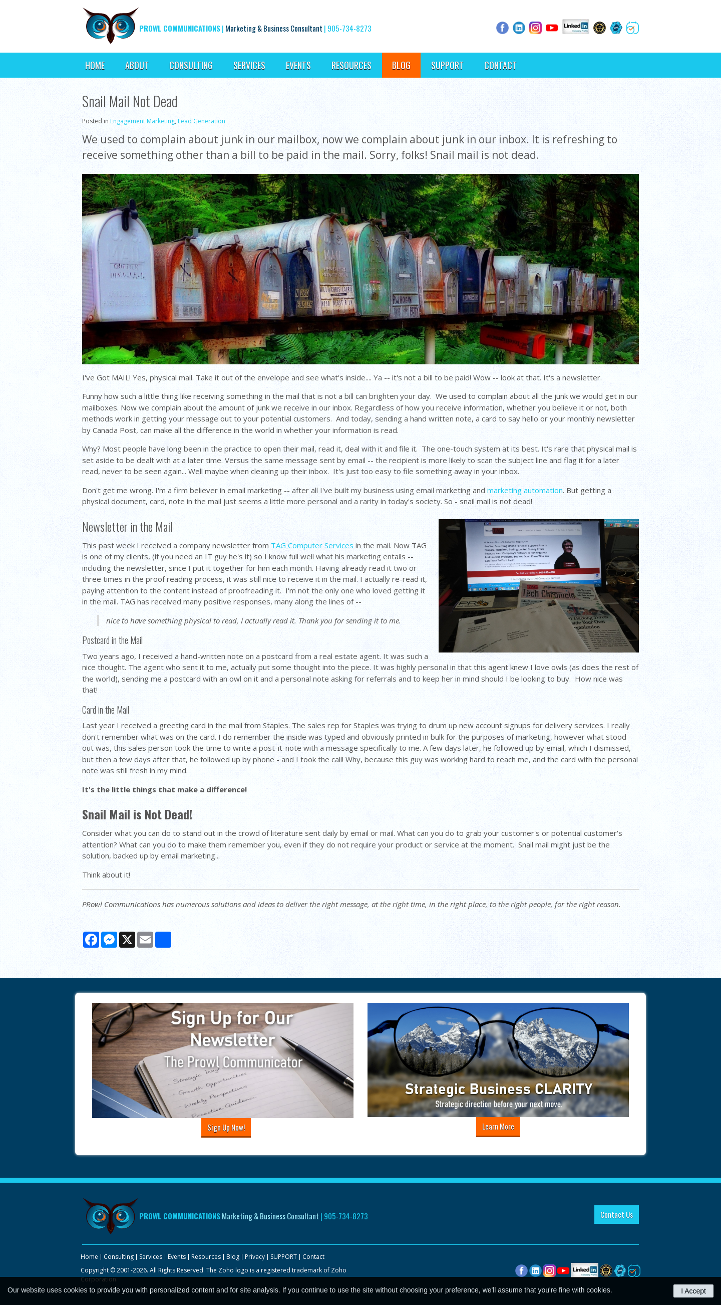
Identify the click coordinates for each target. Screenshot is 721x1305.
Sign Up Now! (226, 1127)
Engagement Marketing (142, 121)
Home (95, 65)
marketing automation (525, 490)
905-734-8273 (349, 28)
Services (249, 65)
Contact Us (616, 1214)
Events (298, 65)
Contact (500, 65)
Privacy (255, 1256)
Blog (401, 65)
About (137, 65)
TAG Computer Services (312, 545)
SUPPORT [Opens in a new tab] (447, 65)
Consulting (191, 65)
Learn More (498, 1126)
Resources (351, 65)
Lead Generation (201, 121)
